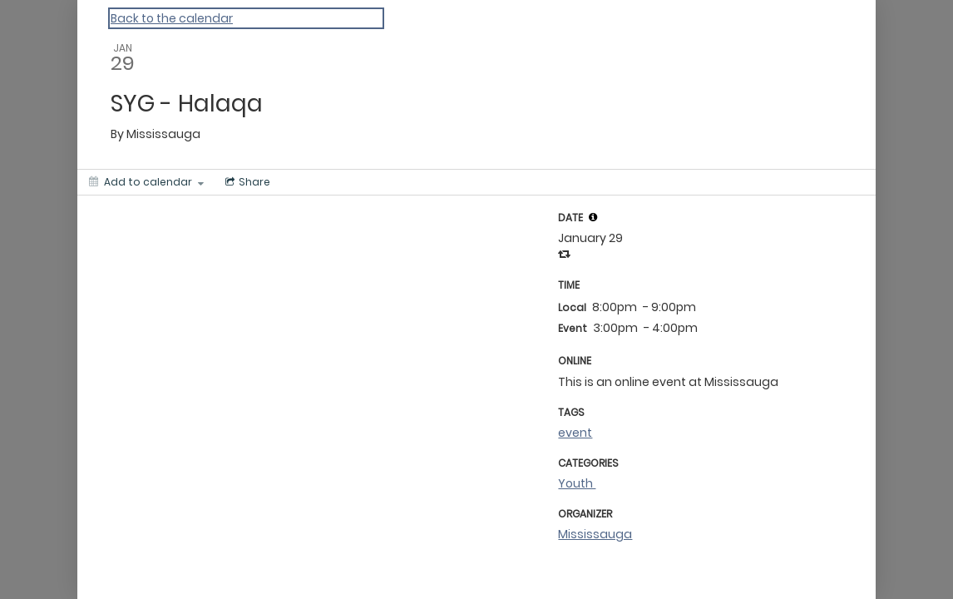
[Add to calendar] (146, 182)
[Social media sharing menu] (246, 182)
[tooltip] (593, 217)
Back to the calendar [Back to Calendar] (172, 18)
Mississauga (595, 534)
